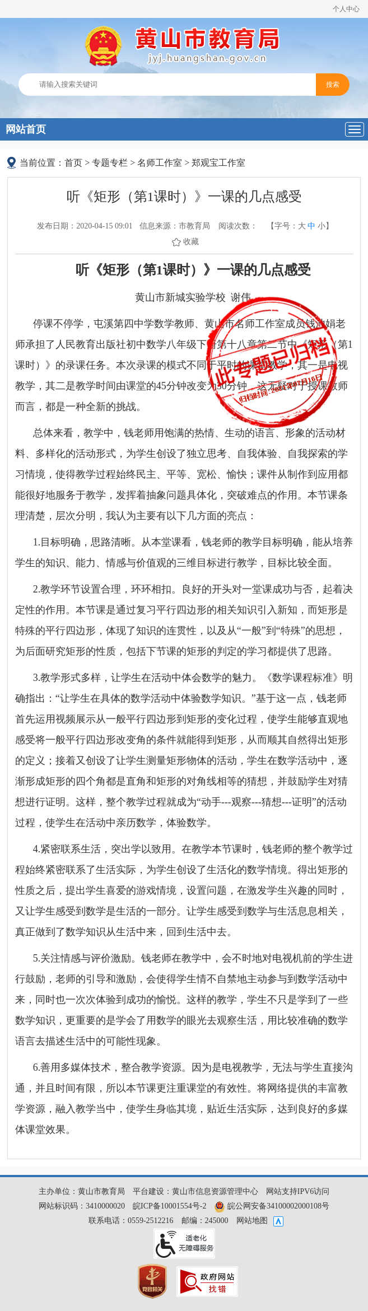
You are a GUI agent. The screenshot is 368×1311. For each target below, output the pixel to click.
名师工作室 (159, 162)
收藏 (191, 241)
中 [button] (311, 226)
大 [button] (302, 226)
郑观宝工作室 (218, 162)
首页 (73, 162)
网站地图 (252, 1220)
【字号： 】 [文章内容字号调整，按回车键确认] (300, 226)
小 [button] (321, 226)
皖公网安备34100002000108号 (271, 1206)
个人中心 (346, 9)
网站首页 (26, 129)
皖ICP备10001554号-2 (169, 1206)
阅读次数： (238, 226)
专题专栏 (110, 162)
